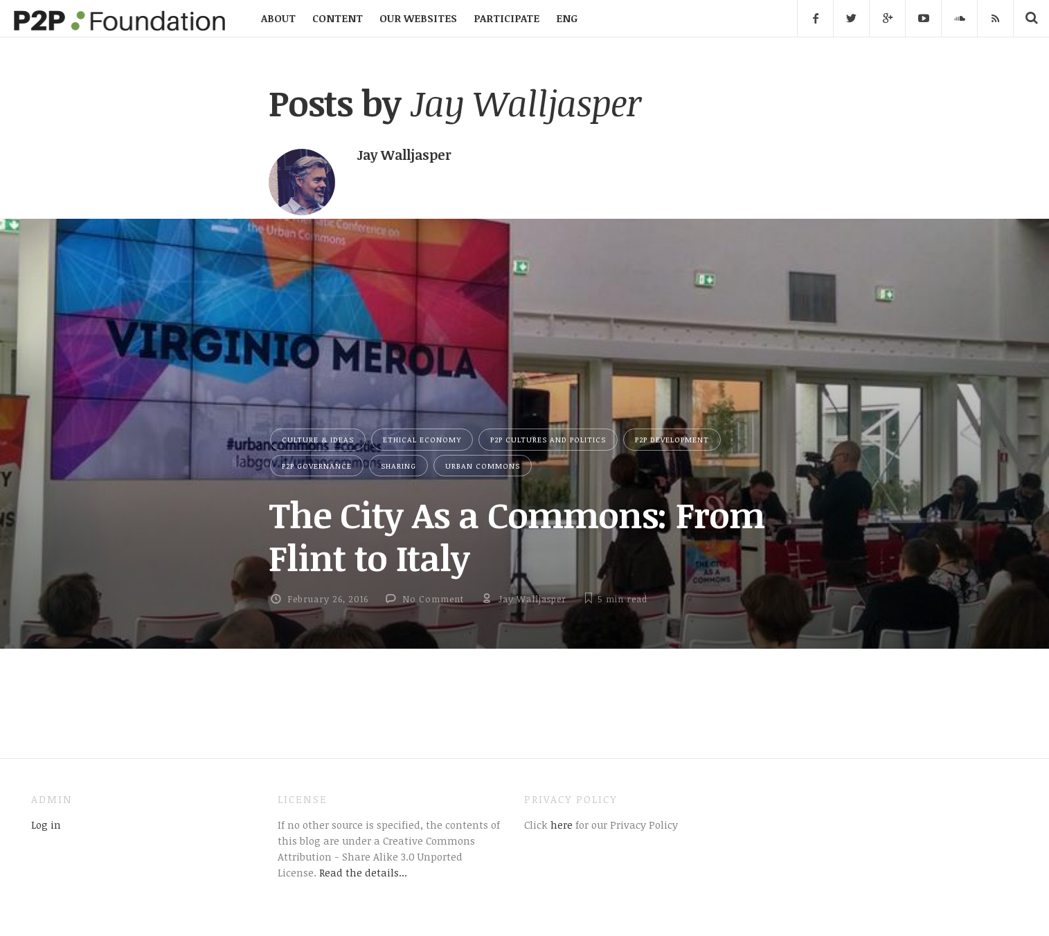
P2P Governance (317, 465)
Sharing (398, 465)
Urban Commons (482, 465)
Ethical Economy (422, 439)
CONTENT (337, 18)
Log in (46, 824)
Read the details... (363, 872)
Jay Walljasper (532, 599)
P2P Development (672, 439)
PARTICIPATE (506, 18)
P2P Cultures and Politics (548, 439)
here (560, 824)
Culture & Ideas (318, 439)
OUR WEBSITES (418, 18)
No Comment (433, 599)
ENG (566, 18)
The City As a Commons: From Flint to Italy (516, 535)
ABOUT (278, 18)
